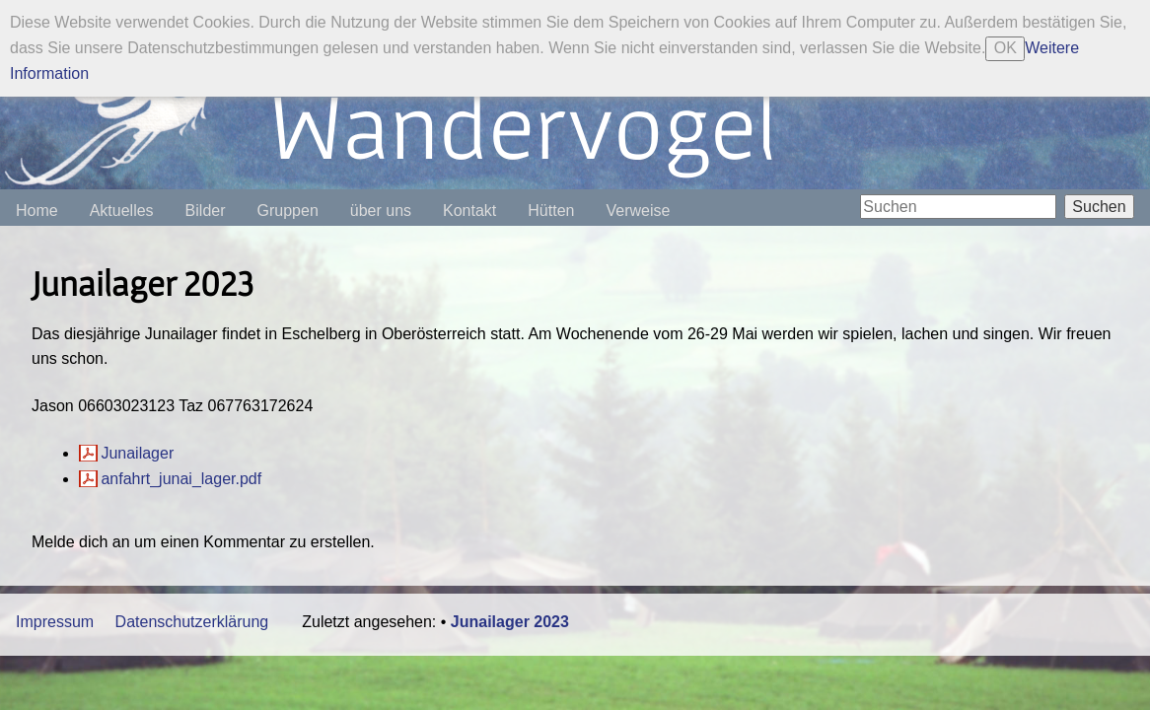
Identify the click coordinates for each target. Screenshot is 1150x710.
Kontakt (469, 210)
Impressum (55, 621)
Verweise (638, 210)
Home (37, 210)
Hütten (551, 210)
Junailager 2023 (510, 621)
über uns (380, 210)
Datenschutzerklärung (192, 621)
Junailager (137, 453)
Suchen (1098, 206)
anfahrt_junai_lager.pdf (181, 478)
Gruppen (288, 210)
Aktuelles (122, 210)
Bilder (205, 210)
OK (1005, 47)
